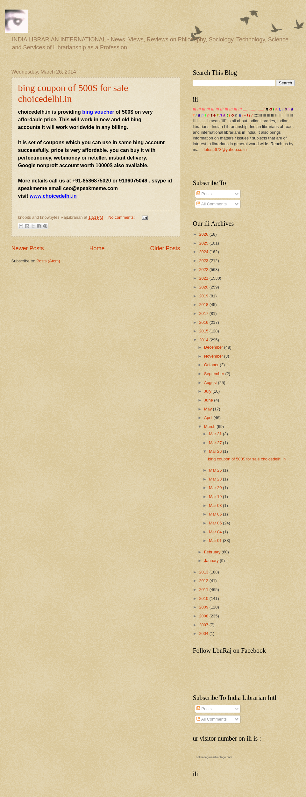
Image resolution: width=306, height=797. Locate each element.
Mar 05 (216, 523)
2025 (204, 243)
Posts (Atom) (48, 261)
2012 (204, 580)
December (214, 347)
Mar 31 (216, 433)
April (208, 417)
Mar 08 (216, 505)
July (208, 391)
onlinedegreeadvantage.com (214, 757)
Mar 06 (216, 514)
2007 (204, 625)
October (212, 364)
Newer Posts (27, 248)
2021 (204, 278)
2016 (204, 322)
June (209, 400)
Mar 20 (216, 487)
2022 (204, 269)
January (212, 560)
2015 (204, 331)
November (214, 356)
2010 (204, 598)
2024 (204, 251)
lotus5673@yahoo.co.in (225, 149)
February (213, 552)
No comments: (122, 217)
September (214, 373)
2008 (204, 616)
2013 (204, 572)
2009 (204, 607)
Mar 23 (216, 479)
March (210, 426)
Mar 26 (216, 451)
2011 (204, 589)
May (208, 409)
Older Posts (165, 248)
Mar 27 (216, 442)
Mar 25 (216, 470)
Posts (204, 193)
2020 (204, 287)
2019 (204, 296)
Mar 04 (216, 532)
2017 (204, 313)
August (211, 382)
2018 (204, 304)
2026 (204, 234)
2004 (204, 633)
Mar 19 (216, 496)
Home (96, 248)
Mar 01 (216, 540)
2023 (204, 260)
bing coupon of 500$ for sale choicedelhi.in (247, 459)
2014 (204, 340)
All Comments (211, 204)
